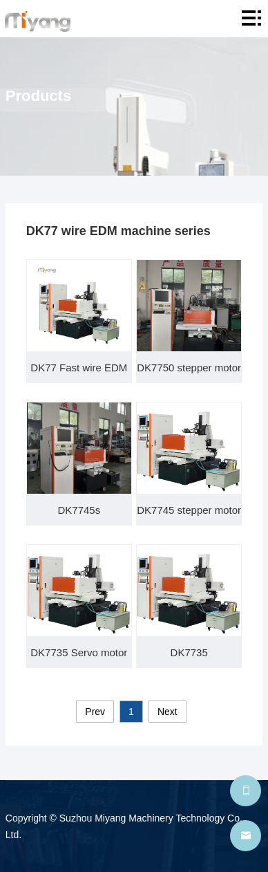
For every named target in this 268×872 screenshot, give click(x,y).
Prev (95, 711)
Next (167, 711)
